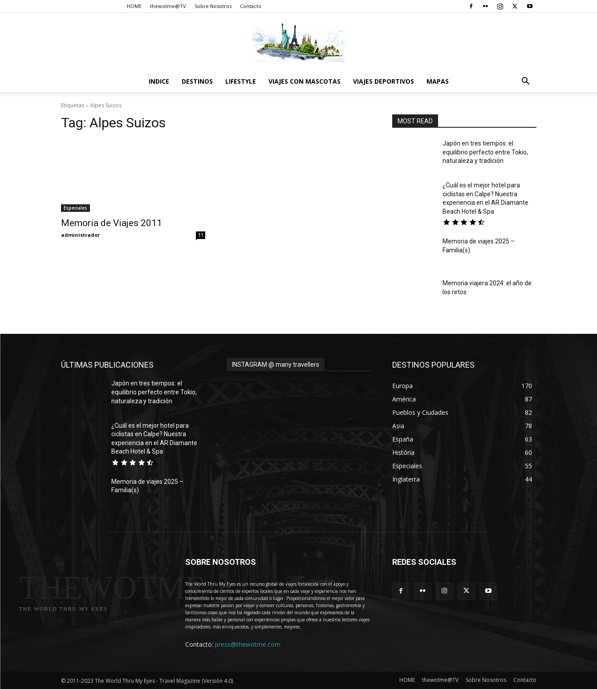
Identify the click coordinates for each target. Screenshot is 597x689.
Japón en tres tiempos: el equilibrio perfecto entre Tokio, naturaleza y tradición (485, 152)
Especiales (75, 208)
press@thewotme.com (247, 644)
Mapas (437, 81)
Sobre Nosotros (213, 6)
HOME (134, 6)
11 (200, 235)
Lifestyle (240, 81)
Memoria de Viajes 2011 (111, 223)
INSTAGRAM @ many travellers (275, 364)
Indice (159, 81)
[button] (525, 82)
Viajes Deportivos (383, 81)
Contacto (250, 6)
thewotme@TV (168, 6)
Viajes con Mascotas (304, 81)
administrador (80, 234)
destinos (197, 81)
